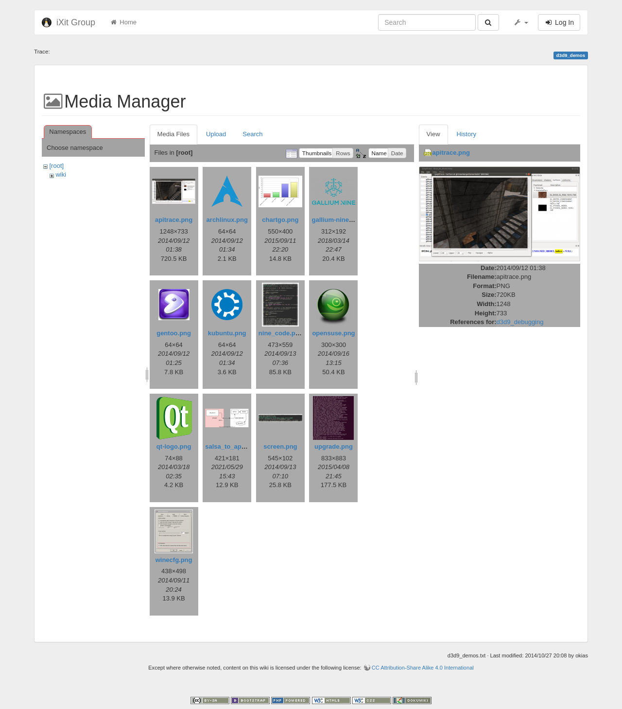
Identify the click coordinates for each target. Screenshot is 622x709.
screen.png (280, 446)
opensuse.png (333, 333)
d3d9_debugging (520, 322)
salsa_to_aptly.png (233, 446)
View (433, 134)
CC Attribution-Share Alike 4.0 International (423, 668)
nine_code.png (281, 333)
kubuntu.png (227, 333)
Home (123, 22)
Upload (216, 134)
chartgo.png (280, 219)
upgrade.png (333, 446)
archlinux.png (227, 219)
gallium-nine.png (336, 219)
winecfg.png (174, 560)
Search (252, 134)
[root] (56, 165)
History (466, 134)
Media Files (173, 134)
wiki (60, 174)
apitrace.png (173, 219)
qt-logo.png (173, 446)
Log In (559, 22)
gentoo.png (173, 333)
